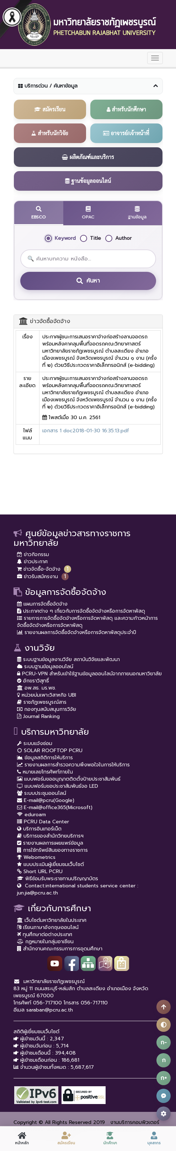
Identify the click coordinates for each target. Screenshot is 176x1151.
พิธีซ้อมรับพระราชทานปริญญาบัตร (57, 878)
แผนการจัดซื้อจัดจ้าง (42, 604)
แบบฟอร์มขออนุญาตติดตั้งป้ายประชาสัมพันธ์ (69, 779)
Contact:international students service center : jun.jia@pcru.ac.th (77, 889)
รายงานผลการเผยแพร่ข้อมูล (50, 843)
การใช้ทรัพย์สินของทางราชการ (52, 850)
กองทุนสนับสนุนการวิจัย (46, 709)
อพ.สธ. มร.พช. (36, 688)
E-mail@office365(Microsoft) (54, 807)
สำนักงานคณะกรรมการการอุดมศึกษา (59, 948)
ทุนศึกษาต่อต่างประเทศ (44, 934)
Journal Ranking (38, 716)
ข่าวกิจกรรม (33, 554)
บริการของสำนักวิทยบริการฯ (50, 836)
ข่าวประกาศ (32, 561)
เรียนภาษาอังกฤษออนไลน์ (48, 927)
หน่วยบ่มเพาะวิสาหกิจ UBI (46, 695)
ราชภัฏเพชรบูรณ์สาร (41, 702)
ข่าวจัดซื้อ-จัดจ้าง (38, 569)
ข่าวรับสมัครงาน (37, 576)
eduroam (31, 814)
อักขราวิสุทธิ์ (33, 681)
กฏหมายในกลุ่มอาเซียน (45, 941)
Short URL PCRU (40, 871)
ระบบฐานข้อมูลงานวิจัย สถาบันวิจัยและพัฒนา (68, 659)
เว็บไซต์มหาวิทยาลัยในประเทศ (51, 920)
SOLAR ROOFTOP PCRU (49, 750)
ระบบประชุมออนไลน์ (41, 793)
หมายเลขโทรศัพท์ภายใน (45, 772)
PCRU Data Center (43, 821)
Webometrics (36, 857)
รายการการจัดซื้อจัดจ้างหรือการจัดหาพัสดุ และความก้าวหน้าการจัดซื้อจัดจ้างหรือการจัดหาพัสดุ (87, 621)
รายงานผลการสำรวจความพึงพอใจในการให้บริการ (73, 765)
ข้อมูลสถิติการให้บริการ (45, 757)
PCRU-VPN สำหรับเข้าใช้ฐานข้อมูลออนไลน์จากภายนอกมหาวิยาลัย (89, 673)
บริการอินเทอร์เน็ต (39, 829)
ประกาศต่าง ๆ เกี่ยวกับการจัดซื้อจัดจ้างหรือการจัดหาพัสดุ (81, 611)
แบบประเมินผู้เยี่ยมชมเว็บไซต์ (50, 864)
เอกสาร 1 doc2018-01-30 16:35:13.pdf (85, 430)
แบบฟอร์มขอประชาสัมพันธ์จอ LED (57, 786)
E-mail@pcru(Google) (45, 800)
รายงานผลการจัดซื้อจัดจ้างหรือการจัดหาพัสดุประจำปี (76, 632)
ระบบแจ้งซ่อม (34, 743)
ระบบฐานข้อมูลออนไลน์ (45, 666)
